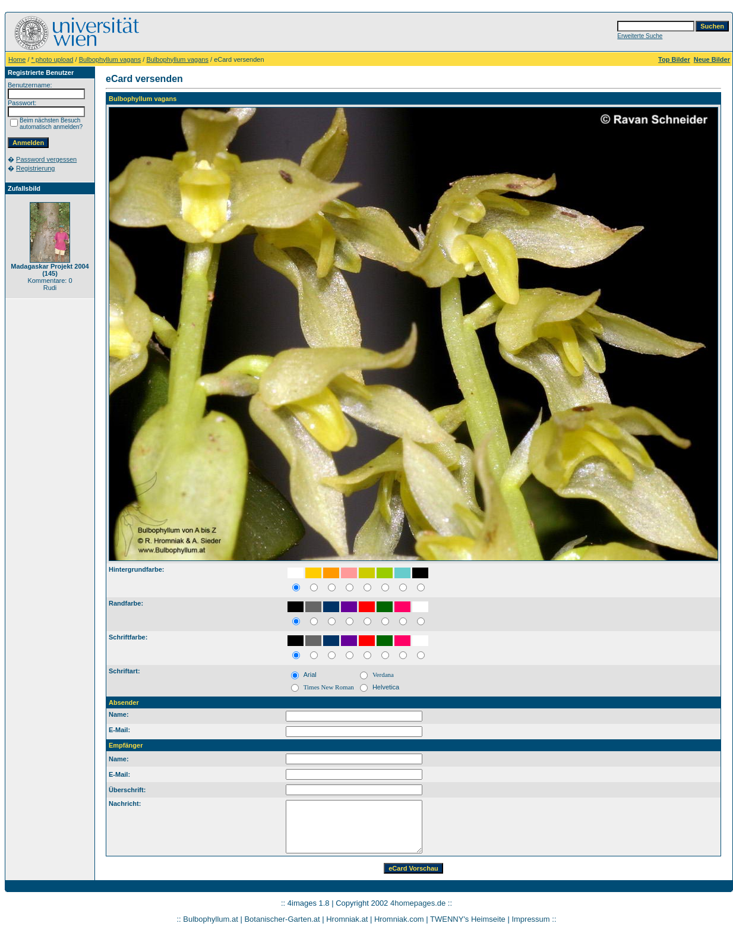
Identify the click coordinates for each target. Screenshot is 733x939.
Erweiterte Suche (639, 36)
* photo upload (52, 59)
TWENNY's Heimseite (467, 919)
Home (17, 59)
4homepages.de (418, 903)
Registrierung (35, 168)
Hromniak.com (399, 919)
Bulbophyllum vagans (110, 59)
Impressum (530, 919)
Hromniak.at (347, 919)
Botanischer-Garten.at (282, 919)
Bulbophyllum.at (210, 919)
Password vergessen (46, 159)
